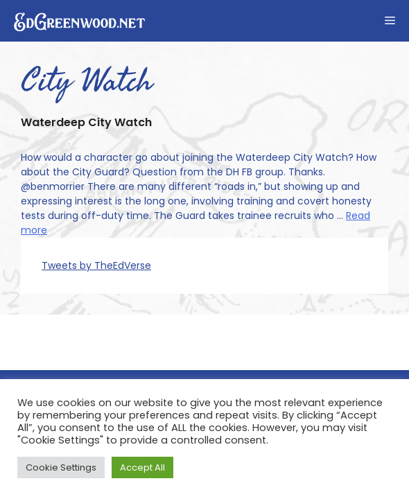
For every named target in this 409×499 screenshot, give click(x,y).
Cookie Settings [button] (61, 467)
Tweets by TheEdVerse (96, 265)
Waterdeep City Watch (86, 122)
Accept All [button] (142, 467)
